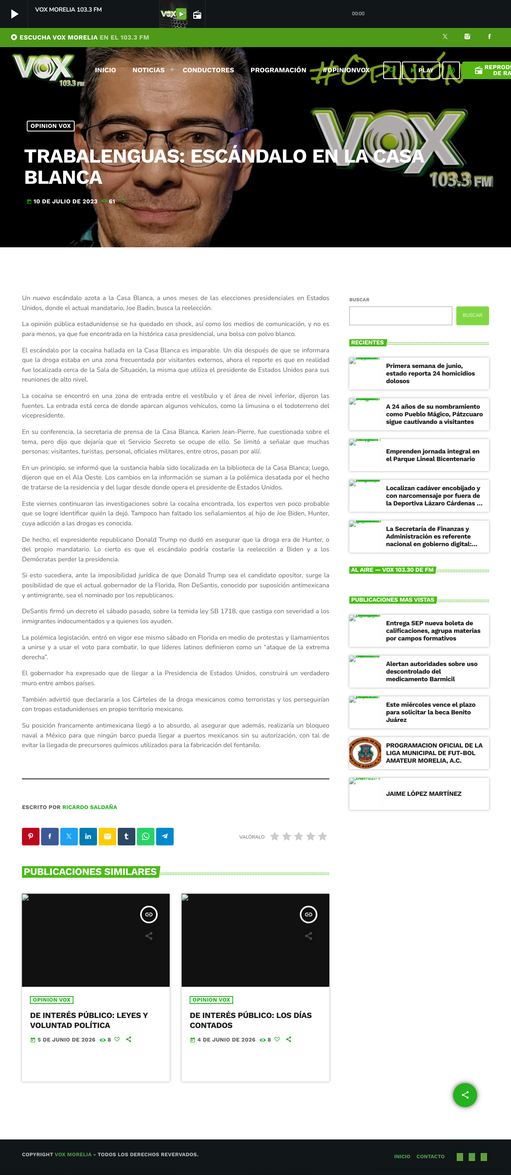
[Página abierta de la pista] (196, 14)
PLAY (421, 70)
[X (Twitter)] (445, 37)
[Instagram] (467, 37)
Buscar (359, 299)
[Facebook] (489, 37)
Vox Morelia (73, 1155)
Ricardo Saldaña (89, 807)
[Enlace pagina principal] (48, 70)
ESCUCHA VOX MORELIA (79, 37)
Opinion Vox (51, 125)
